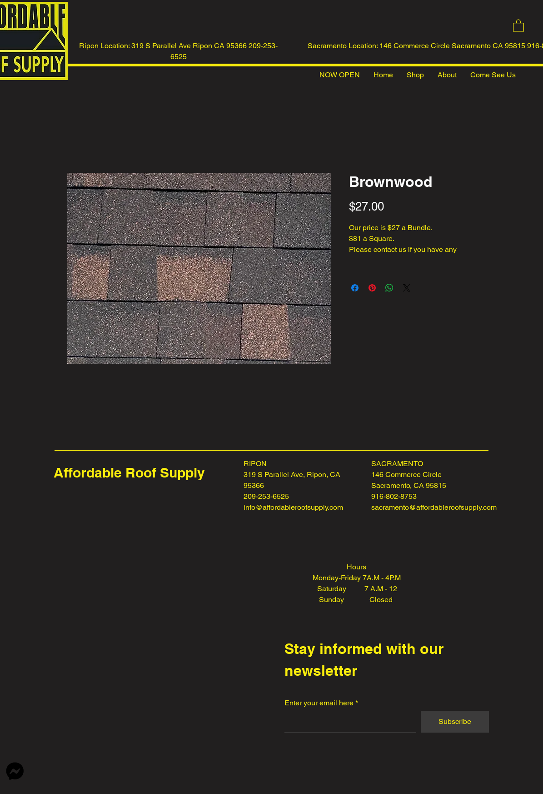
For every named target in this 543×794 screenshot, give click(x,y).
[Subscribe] (455, 722)
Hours (356, 567)
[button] (518, 25)
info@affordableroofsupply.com (293, 507)
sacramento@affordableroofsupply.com (434, 507)
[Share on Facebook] (354, 287)
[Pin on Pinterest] (372, 287)
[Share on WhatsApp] (389, 287)
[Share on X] (406, 287)
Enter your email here (319, 703)
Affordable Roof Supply (129, 472)
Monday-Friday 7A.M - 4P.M (357, 577)
